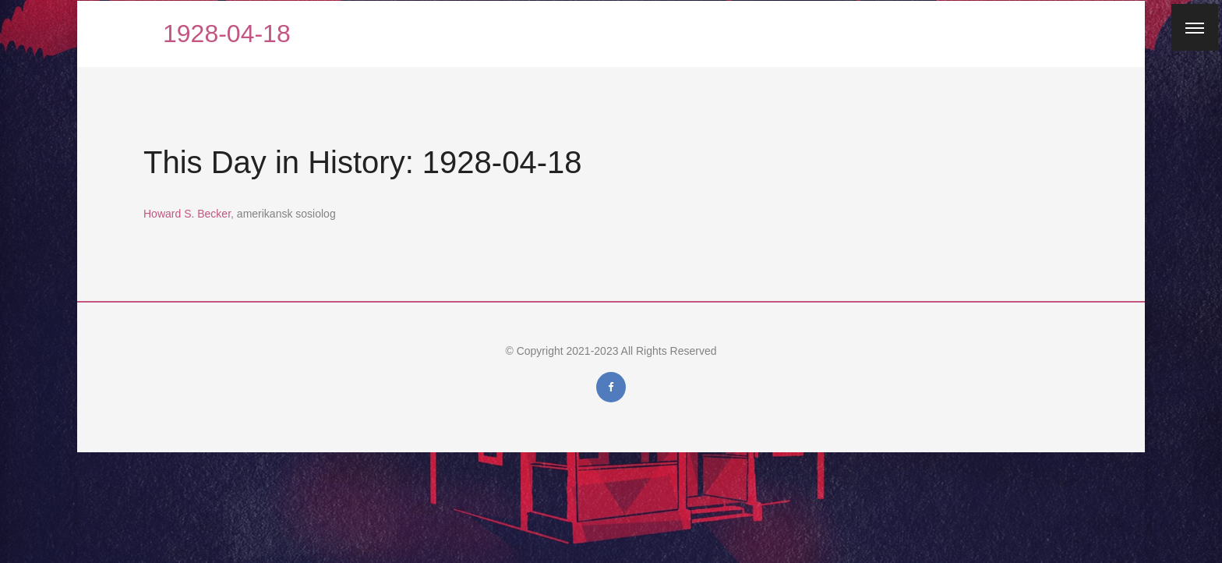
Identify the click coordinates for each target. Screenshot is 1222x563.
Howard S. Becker (187, 213)
